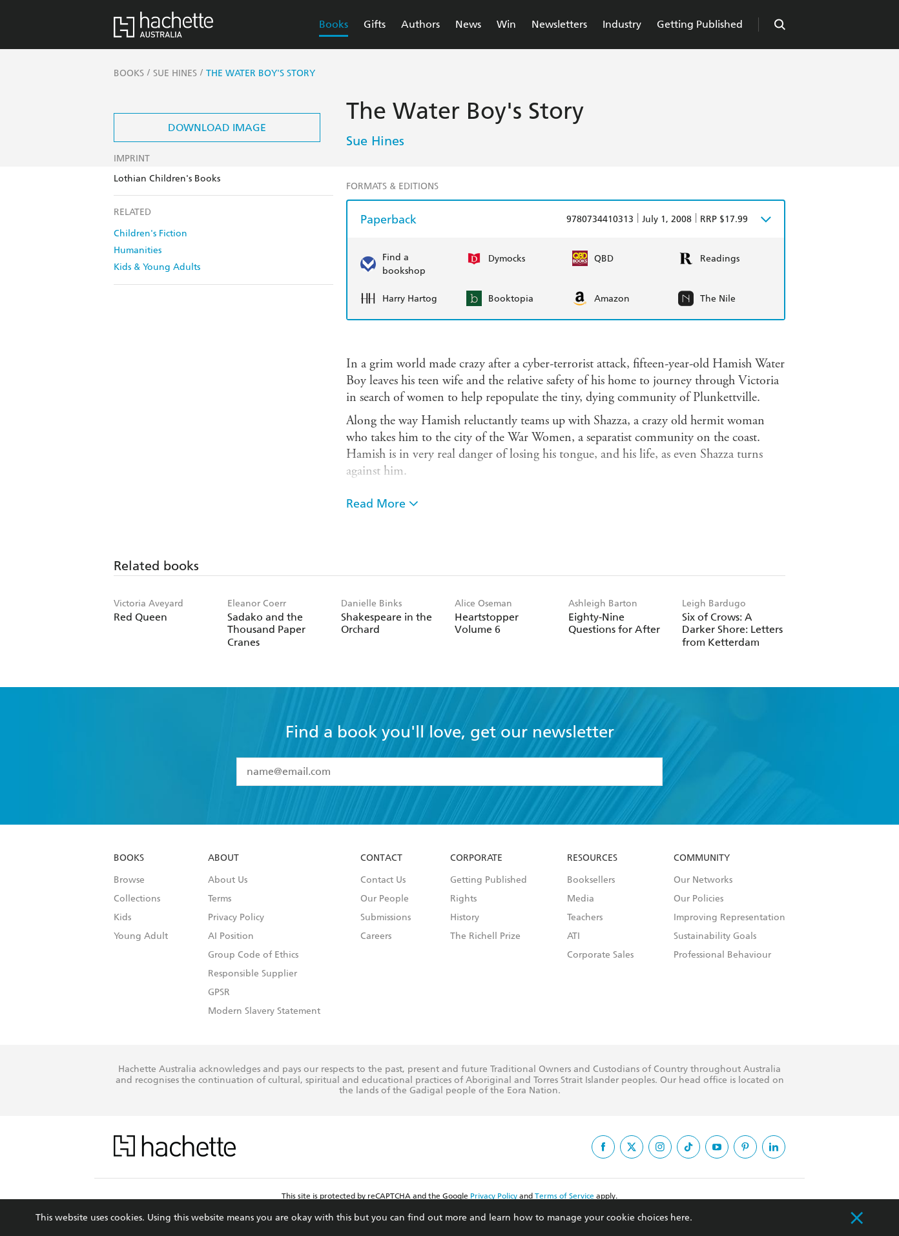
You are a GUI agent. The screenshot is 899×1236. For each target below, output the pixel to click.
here (680, 1217)
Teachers (585, 917)
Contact (381, 858)
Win (506, 24)
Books (333, 24)
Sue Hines (375, 141)
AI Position (231, 936)
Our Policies (698, 898)
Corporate (476, 858)
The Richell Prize (485, 936)
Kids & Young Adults (157, 267)
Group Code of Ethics (253, 955)
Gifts (375, 24)
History (464, 917)
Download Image (217, 127)
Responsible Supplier (252, 973)
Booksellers (591, 880)
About (223, 858)
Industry (622, 24)
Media (580, 898)
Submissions (385, 917)
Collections (137, 898)
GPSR (219, 992)
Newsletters (559, 24)
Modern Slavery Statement (264, 1011)
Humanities (137, 250)
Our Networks (703, 880)
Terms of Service (564, 1195)
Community (702, 858)
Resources (592, 858)
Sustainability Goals (715, 936)
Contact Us (383, 880)
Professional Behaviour (722, 955)
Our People (384, 898)
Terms (219, 898)
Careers (375, 936)
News (468, 24)
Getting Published (700, 24)
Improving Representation (729, 917)
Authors (420, 24)
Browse (129, 880)
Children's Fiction (150, 233)
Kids (122, 917)
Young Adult (141, 936)
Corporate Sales (600, 955)
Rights (463, 898)
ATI (573, 936)
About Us (227, 880)
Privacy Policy (236, 917)
